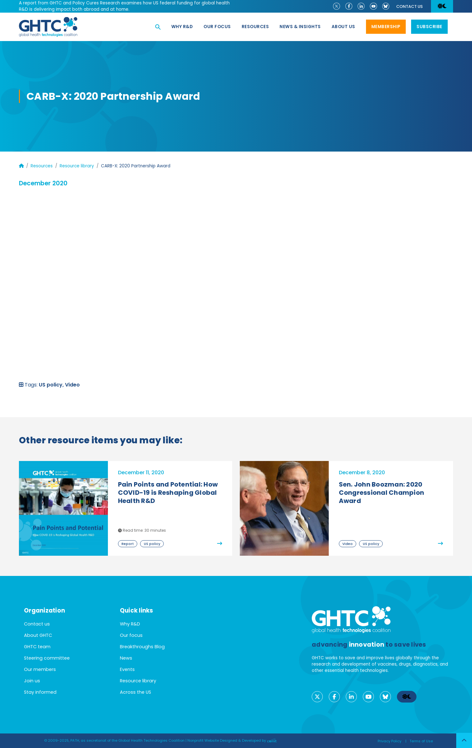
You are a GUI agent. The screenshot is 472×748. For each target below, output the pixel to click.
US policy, (52, 384)
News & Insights (300, 27)
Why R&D (182, 27)
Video (72, 384)
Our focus (217, 27)
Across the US (135, 692)
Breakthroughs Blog (142, 646)
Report (127, 544)
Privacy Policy (389, 741)
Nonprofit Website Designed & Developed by (232, 740)
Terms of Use (421, 741)
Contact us (409, 6)
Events (127, 669)
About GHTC (38, 635)
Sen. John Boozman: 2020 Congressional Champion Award (381, 492)
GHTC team (37, 646)
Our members (40, 669)
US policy (152, 544)
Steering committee (47, 658)
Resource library (77, 166)
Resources (255, 27)
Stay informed (40, 692)
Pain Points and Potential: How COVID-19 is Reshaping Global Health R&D (168, 492)
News (126, 658)
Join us (32, 681)
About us (343, 27)
